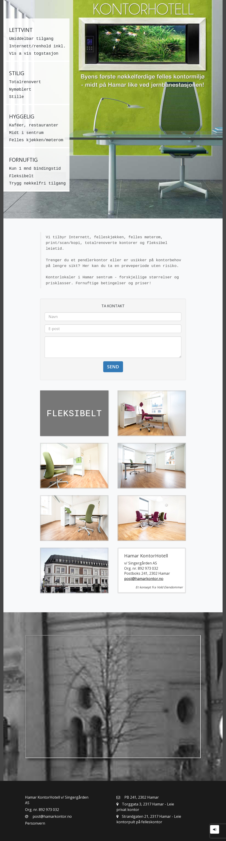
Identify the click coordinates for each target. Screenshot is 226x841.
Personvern (35, 823)
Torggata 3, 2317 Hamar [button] (140, 804)
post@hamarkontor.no (143, 578)
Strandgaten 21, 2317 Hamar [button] (144, 816)
